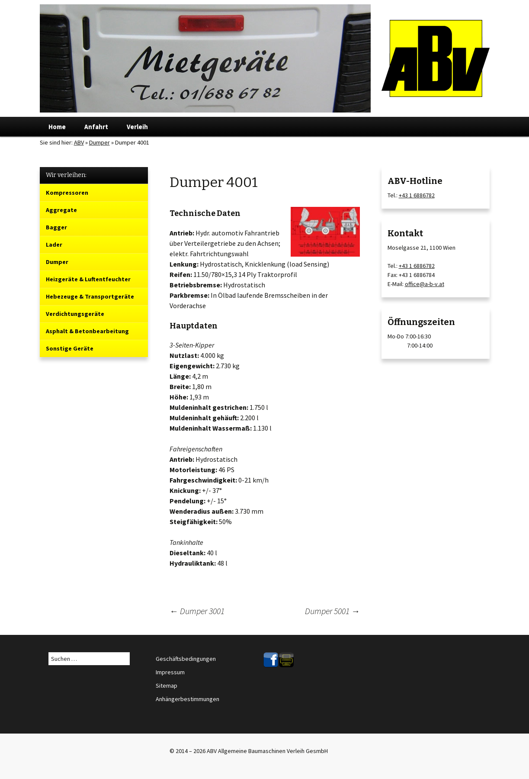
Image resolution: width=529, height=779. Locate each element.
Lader (54, 244)
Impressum (170, 672)
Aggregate (61, 210)
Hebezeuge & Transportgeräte (90, 296)
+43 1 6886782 (417, 195)
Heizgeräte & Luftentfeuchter (88, 279)
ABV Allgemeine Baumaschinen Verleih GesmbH (267, 751)
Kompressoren (67, 192)
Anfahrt (96, 126)
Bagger (56, 227)
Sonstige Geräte (69, 348)
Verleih (137, 126)
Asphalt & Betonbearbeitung (87, 331)
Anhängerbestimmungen (187, 699)
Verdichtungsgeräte (75, 314)
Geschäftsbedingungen (186, 659)
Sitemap (166, 685)
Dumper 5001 (332, 610)
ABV (79, 142)
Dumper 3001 (197, 610)
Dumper (99, 142)
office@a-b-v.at (424, 284)
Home (57, 126)
